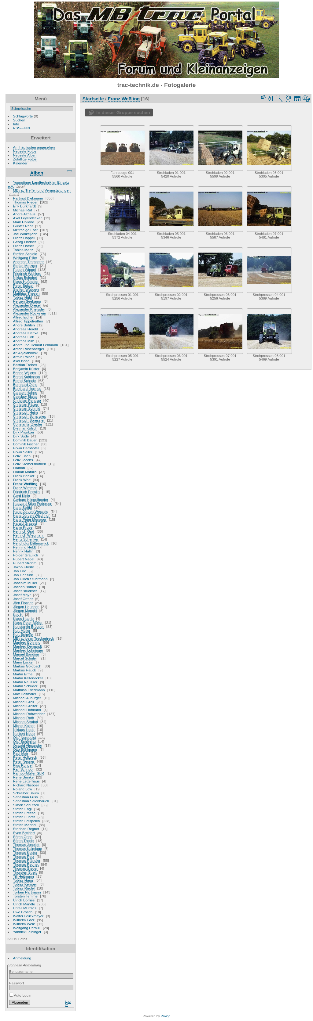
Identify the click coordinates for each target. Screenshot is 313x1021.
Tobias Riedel (24, 888)
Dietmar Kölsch (25, 428)
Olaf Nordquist (24, 737)
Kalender (20, 163)
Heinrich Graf (23, 531)
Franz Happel (24, 238)
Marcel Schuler (25, 658)
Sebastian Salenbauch (31, 801)
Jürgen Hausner (26, 607)
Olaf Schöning (24, 741)
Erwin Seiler (22, 452)
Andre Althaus (24, 214)
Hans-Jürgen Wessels (30, 511)
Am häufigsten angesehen (34, 147)
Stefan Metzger (25, 266)
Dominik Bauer (25, 440)
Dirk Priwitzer (23, 432)
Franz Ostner (23, 246)
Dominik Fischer (26, 444)
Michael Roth (23, 718)
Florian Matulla (25, 472)
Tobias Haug (23, 880)
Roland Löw (22, 789)
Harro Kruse (22, 527)
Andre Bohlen (24, 325)
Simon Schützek (26, 805)
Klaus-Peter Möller (28, 622)
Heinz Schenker (26, 539)
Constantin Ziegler (27, 424)
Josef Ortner (23, 599)
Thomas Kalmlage (27, 848)
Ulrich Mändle (24, 904)
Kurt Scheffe (23, 634)
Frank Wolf (22, 480)
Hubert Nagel (23, 559)
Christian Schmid (26, 408)
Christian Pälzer (26, 404)
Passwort (16, 983)
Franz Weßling (25, 484)
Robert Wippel (24, 269)
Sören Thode (23, 841)
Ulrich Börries (24, 900)
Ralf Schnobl (23, 769)
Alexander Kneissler (29, 309)
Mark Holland (23, 222)
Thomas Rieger (25, 202)
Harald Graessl (25, 523)
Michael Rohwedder (29, 714)
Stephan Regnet (26, 829)
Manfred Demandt (27, 646)
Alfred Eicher (23, 317)
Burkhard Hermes (27, 388)
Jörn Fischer (23, 603)
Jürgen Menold (25, 611)
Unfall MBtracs (25, 908)
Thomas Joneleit (26, 845)
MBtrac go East (25, 230)
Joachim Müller (25, 583)
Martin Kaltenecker (28, 678)
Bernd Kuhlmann (26, 377)
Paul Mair (20, 753)
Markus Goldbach (27, 666)
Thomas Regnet (26, 864)
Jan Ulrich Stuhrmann (30, 579)
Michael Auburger (27, 698)
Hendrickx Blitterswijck (31, 543)
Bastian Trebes (25, 365)
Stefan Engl (22, 809)
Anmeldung (22, 958)
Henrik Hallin (23, 551)
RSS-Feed (21, 128)
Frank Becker (24, 476)
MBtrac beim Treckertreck (33, 638)
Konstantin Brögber (28, 626)
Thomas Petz (23, 856)
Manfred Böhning (27, 642)
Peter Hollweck (25, 757)
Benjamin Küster (26, 369)
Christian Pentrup (27, 400)
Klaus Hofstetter (26, 281)
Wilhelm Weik (24, 924)
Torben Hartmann (27, 892)
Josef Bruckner (25, 591)
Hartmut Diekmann (28, 198)
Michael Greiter (25, 706)
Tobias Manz (23, 250)
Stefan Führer (24, 817)
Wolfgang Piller (25, 258)
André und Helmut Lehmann (35, 345)
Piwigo (165, 1016)
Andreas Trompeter (28, 262)
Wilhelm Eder (24, 920)
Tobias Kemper (25, 884)
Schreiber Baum (26, 793)
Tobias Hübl (22, 297)
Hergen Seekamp (27, 301)
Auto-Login (20, 995)
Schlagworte (23, 116)
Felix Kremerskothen (29, 464)
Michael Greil (23, 702)
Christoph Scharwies (29, 416)
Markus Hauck (24, 670)
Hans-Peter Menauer (29, 519)
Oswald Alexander (27, 745)
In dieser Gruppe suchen (123, 112)
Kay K (18, 615)
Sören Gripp (22, 837)
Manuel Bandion (26, 654)
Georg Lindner (24, 242)
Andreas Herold (25, 329)
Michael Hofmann (27, 710)
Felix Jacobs (23, 460)
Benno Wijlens (24, 373)
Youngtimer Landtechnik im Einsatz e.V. (38, 184)
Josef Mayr (22, 595)
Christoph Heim (25, 412)
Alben (36, 172)
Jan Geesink (23, 575)
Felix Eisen (22, 456)
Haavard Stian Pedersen (32, 503)
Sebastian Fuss (25, 797)
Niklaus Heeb (24, 730)
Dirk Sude (21, 436)
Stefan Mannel (24, 825)
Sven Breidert (24, 833)
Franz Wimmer (25, 488)
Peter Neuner (24, 761)
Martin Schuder (25, 686)
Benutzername (21, 971)
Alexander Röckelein (29, 313)
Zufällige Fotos (25, 159)
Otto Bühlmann (25, 749)
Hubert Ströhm (25, 563)
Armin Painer (23, 357)
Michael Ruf (22, 210)
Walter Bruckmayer (28, 916)
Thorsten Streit (25, 872)
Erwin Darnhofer (26, 448)
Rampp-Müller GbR (28, 773)
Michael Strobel (25, 722)
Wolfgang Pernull (26, 928)
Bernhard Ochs (25, 384)
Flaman (19, 468)
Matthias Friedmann (29, 690)
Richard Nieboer (26, 785)
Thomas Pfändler (27, 860)
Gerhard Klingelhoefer (30, 500)
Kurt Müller (22, 630)
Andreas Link (23, 337)
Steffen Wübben (26, 289)
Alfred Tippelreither (28, 321)
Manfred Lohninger (28, 650)
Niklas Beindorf (25, 277)
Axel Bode (21, 361)
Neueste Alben (25, 155)
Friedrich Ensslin (26, 492)
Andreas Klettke (26, 333)
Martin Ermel (23, 674)
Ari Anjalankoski (26, 353)
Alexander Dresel (27, 305)
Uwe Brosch (22, 912)
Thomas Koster (25, 852)
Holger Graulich (25, 555)
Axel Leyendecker (27, 218)
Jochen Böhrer (25, 587)
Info (16, 124)
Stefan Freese (24, 813)
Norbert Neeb (24, 733)
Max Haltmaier (24, 694)
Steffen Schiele (25, 254)
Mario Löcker (23, 662)
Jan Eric (19, 571)
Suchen (19, 120)
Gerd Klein (21, 496)
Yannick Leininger (27, 932)
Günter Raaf (23, 226)
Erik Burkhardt (24, 206)
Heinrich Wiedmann (29, 535)
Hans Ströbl (22, 507)
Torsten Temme (25, 896)
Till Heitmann (23, 876)
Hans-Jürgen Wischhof (31, 515)
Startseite (93, 98)
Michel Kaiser (24, 726)
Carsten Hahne (25, 392)
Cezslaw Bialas (25, 396)
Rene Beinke (23, 777)
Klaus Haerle (23, 618)
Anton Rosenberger (28, 349)
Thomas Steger (25, 868)
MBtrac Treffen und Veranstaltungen (42, 190)
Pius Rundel (22, 765)
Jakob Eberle (23, 567)
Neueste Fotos (25, 151)
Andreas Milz (23, 341)
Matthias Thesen (26, 293)
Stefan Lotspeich (26, 821)
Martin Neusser (25, 682)
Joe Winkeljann (25, 234)
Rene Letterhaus (26, 781)
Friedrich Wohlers (27, 273)
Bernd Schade (24, 381)
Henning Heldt (24, 547)
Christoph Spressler (29, 420)
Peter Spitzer (23, 285)
